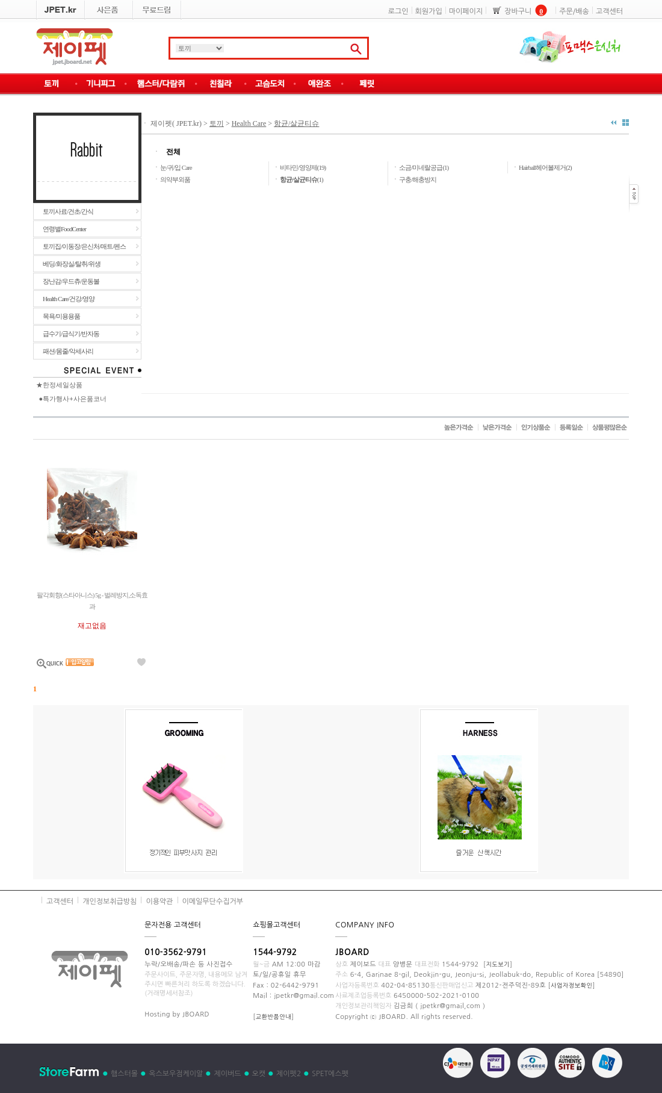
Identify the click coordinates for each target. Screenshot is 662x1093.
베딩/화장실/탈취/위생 (72, 263)
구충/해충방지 (417, 179)
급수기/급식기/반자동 (71, 333)
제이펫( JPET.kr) (175, 123)
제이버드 (227, 1073)
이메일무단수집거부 (213, 901)
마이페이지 (466, 11)
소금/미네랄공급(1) (423, 167)
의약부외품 (175, 179)
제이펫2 (288, 1073)
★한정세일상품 (59, 384)
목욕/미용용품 (61, 316)
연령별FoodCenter (64, 228)
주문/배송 (574, 11)
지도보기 (498, 964)
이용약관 (159, 901)
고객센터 (609, 11)
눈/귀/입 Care (176, 167)
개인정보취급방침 (109, 901)
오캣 (259, 1073)
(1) (301, 179)
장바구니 (517, 11)
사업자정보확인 (571, 985)
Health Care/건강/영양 (68, 298)
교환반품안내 (273, 1017)
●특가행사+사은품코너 (73, 398)
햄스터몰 (124, 1073)
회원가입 (428, 11)
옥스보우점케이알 (176, 1073)
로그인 (398, 11)
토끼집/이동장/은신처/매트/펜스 (84, 246)
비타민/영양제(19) (303, 167)
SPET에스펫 (330, 1073)
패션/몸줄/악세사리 (68, 351)
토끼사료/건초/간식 (68, 211)
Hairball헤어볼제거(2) (545, 167)
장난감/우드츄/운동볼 (71, 281)
